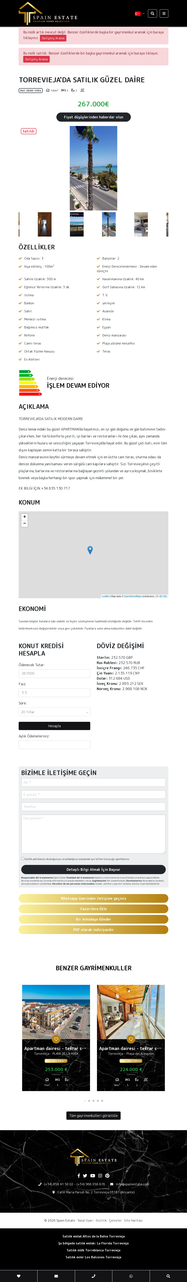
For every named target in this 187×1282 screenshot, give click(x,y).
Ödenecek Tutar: (32, 665)
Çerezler (115, 1220)
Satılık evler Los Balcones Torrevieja (93, 1257)
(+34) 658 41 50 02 (58, 1184)
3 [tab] (93, 1101)
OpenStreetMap (132, 596)
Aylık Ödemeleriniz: (34, 736)
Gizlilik (101, 1220)
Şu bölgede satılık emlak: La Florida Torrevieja (93, 1243)
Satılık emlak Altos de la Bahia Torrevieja (93, 1236)
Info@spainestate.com (132, 1184)
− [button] (24, 523)
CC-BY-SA (161, 596)
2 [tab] (89, 1101)
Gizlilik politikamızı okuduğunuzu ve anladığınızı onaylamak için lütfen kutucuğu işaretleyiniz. (75, 859)
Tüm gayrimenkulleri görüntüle (93, 1115)
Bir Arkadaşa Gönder (93, 919)
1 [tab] (85, 1101)
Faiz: (22, 684)
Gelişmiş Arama (53, 38)
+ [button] (24, 517)
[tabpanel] (56, 1040)
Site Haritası (133, 1220)
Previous (24, 168)
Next (162, 168)
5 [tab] (102, 1101)
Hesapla (54, 726)
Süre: (23, 703)
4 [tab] (98, 1101)
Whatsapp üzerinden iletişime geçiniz (93, 898)
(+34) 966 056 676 (91, 1184)
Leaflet (105, 596)
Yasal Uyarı (85, 1220)
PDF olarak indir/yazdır (93, 929)
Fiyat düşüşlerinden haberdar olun (93, 117)
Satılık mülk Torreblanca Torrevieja (93, 1250)
